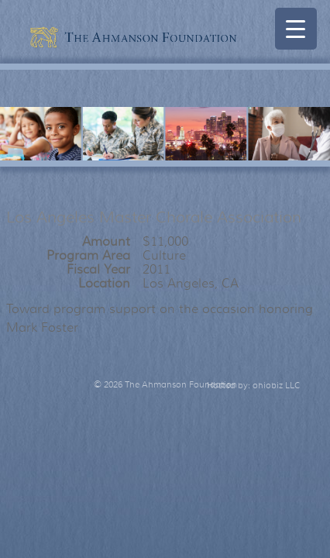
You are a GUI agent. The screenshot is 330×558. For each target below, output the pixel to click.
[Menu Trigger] (296, 29)
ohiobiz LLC (277, 385)
